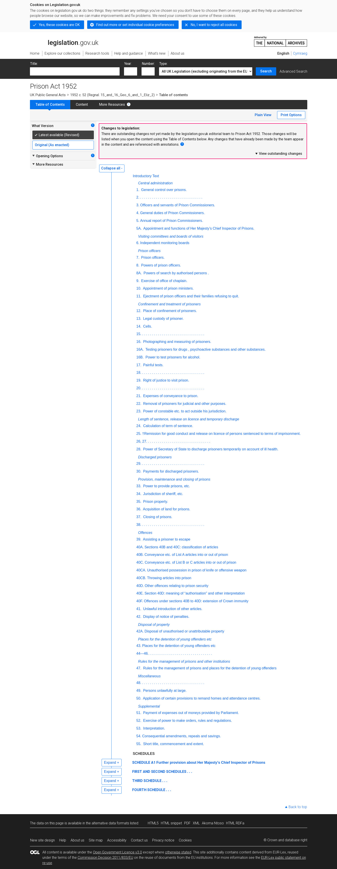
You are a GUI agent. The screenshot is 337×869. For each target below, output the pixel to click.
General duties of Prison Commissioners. (172, 213)
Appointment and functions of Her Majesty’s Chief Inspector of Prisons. (198, 228)
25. (138, 433)
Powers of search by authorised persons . (176, 273)
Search (266, 71)
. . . (189, 772)
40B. (140, 555)
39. (138, 539)
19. (138, 380)
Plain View (263, 115)
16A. (140, 349)
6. (137, 243)
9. (137, 281)
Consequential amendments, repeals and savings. (181, 736)
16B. (140, 357)
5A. (139, 228)
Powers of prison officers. (160, 265)
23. (138, 411)
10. (138, 288)
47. (138, 668)
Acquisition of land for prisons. (166, 509)
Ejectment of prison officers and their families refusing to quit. (190, 296)
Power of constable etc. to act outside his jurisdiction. (184, 411)
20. (138, 388)
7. (137, 257)
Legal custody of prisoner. (163, 318)
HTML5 (153, 823)
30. (138, 471)
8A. (139, 273)
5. (137, 221)
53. (138, 728)
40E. (140, 593)
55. (138, 744)
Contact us (139, 840)
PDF (187, 823)
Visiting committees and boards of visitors (170, 236)
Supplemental (149, 706)
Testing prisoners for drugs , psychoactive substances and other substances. (205, 349)
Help (62, 840)
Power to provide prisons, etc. (166, 486)
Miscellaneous (149, 676)
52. (138, 720)
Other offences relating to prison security (176, 586)
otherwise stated (178, 852)
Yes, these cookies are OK (59, 25)
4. (137, 213)
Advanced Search (293, 71)
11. (138, 296)
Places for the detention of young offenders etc (175, 639)
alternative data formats (110, 823)
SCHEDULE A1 (144, 762)
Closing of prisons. (157, 517)
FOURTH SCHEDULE (148, 790)
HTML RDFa (235, 823)
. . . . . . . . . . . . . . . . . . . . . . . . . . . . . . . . (171, 197)
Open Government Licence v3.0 (117, 852)
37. (138, 517)
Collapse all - (111, 168)
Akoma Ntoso (213, 823)
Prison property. (155, 501)
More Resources (112, 104)
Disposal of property (154, 624)
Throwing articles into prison (169, 578)
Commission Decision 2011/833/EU (105, 857)
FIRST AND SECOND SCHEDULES (159, 772)
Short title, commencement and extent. (173, 744)
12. (138, 311)
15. (138, 334)
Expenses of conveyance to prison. (170, 396)
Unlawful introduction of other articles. (172, 609)
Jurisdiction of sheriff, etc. (162, 494)
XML (196, 823)
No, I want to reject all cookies (214, 25)
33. (138, 486)
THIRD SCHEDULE (147, 781)
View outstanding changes (278, 153)
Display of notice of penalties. (165, 616)
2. (137, 197)
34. (138, 494)
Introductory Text (146, 176)
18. (138, 372)
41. (138, 609)
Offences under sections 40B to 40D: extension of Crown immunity (196, 601)
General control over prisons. (163, 190)
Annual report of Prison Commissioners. (171, 221)
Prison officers (149, 251)
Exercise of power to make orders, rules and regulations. (187, 720)
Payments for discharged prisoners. (170, 471)
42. (138, 616)
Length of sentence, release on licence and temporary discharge (188, 419)
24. (138, 426)
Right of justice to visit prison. (165, 380)
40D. (140, 586)
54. (138, 736)
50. (138, 698)
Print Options (291, 115)
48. (138, 683)
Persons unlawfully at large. (164, 690)
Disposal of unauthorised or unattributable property (184, 631)
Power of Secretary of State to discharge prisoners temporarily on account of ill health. (210, 449)
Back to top (298, 807)
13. (138, 318)
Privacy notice (163, 840)
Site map (96, 840)
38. (138, 525)
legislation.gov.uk (64, 41)
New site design (42, 840)
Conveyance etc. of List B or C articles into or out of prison (190, 562)
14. (138, 326)
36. (138, 509)
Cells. (147, 326)
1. (137, 190)
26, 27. (141, 441)
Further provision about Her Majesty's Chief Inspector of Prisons (210, 762)
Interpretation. (153, 728)
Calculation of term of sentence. (167, 426)
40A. (140, 547)
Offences (145, 533)
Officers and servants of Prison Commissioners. (177, 205)
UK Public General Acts (48, 95)
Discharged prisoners (155, 457)
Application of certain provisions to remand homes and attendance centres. (201, 698)
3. (137, 205)
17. (138, 365)
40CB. (141, 578)
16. (138, 342)
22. (138, 404)
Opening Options (47, 156)
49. (138, 690)
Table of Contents (50, 104)
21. (138, 396)
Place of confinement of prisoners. (169, 311)
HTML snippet (171, 823)
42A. (140, 631)
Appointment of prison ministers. (168, 288)
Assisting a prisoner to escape (166, 539)
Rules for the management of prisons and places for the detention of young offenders (209, 668)
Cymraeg (300, 53)
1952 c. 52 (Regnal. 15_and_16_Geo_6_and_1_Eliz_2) (112, 95)
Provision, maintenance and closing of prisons (174, 479)
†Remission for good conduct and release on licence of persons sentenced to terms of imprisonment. (221, 433)
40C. (140, 562)
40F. (139, 601)
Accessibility (116, 840)
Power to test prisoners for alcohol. (172, 357)
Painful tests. (153, 365)
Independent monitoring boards (164, 243)
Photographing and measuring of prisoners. (176, 342)
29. (138, 463)
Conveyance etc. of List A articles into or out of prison (186, 555)
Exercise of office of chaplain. (163, 281)
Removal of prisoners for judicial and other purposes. (184, 404)
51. (138, 713)
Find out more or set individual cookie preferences (135, 25)
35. (138, 501)
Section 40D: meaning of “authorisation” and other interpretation (194, 593)
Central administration (155, 183)
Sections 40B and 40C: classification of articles (181, 547)
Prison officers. (152, 257)
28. (138, 449)
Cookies (185, 840)
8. (137, 265)
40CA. (141, 570)
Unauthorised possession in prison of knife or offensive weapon (196, 570)
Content (82, 104)
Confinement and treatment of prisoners (169, 304)
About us (77, 840)
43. (138, 646)
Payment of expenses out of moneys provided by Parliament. (190, 713)
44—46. (142, 653)
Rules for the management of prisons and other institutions (184, 661)
